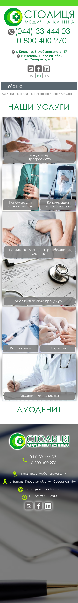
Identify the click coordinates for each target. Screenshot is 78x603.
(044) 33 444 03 (42, 32)
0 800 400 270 (42, 41)
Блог (55, 94)
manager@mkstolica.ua (42, 489)
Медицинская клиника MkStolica (25, 94)
